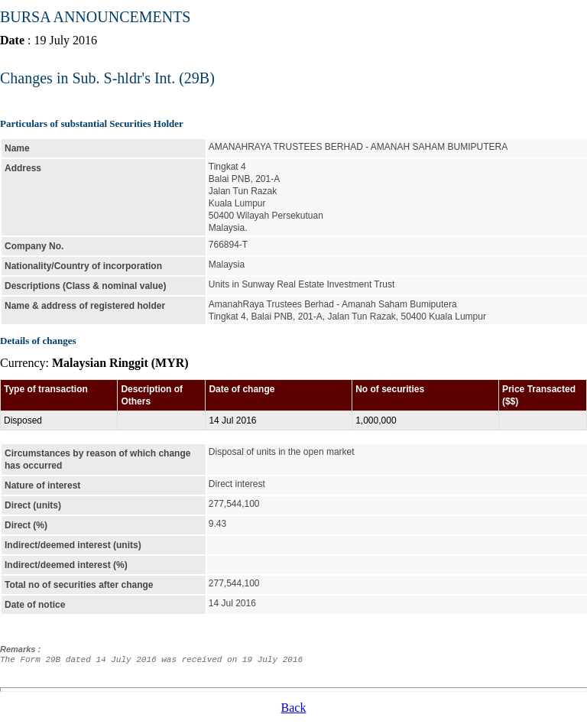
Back (293, 707)
